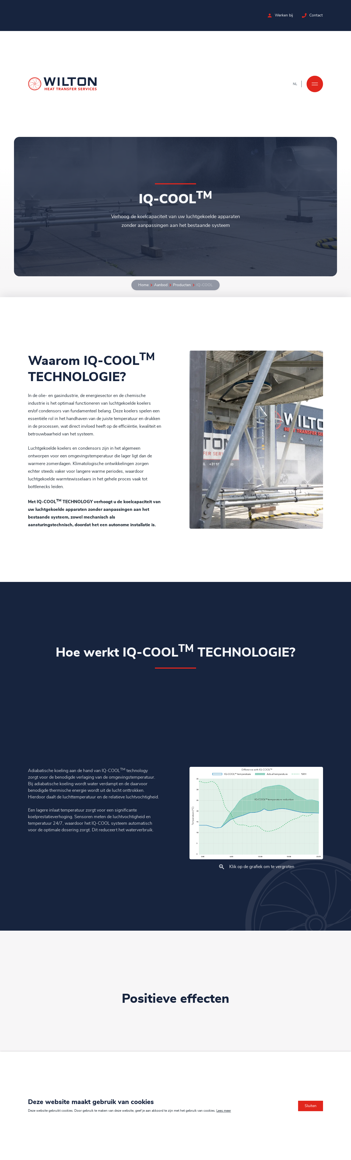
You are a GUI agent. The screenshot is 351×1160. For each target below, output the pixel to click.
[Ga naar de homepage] (62, 84)
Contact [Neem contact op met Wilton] (316, 15)
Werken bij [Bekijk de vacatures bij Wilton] (284, 15)
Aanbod (161, 285)
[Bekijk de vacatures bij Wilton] (270, 15)
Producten (182, 285)
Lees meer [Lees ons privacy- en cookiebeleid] (223, 1110)
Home (143, 285)
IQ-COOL (204, 285)
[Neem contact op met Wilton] (304, 15)
